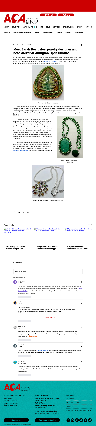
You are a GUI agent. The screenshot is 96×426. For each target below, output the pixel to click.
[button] (6, 27)
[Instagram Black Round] (72, 420)
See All (90, 224)
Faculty (59, 32)
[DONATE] (66, 15)
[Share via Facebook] (14, 212)
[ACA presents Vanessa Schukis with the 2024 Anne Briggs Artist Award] (78, 235)
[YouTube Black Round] (77, 420)
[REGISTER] (48, 15)
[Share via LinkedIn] (19, 212)
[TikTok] (81, 420)
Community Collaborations (22, 32)
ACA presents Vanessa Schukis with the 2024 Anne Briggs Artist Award (77, 248)
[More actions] (81, 45)
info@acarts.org (13, 405)
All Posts (7, 32)
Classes (68, 32)
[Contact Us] (16, 420)
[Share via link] (23, 212)
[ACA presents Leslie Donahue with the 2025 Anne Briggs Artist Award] (48, 236)
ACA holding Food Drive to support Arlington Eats (16, 248)
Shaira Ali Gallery (48, 32)
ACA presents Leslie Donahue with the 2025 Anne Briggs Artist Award (47, 248)
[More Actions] (81, 282)
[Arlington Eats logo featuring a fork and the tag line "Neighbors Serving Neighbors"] (17, 235)
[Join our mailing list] (47, 420)
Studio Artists (78, 32)
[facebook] (68, 420)
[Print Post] (28, 212)
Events (37, 32)
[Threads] (90, 420)
